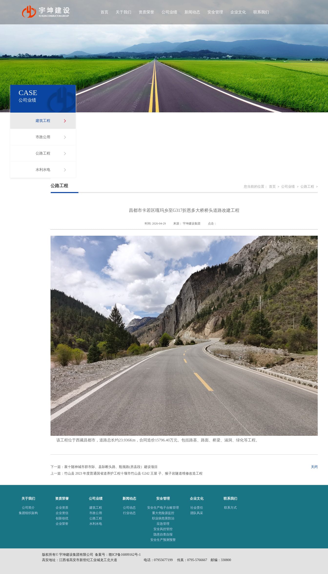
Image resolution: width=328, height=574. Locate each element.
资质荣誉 (146, 12)
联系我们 (261, 12)
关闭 (314, 467)
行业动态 (129, 513)
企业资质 (62, 507)
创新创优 (62, 518)
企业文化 (238, 12)
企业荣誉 (62, 523)
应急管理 (163, 523)
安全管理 (215, 12)
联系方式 (230, 507)
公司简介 (28, 507)
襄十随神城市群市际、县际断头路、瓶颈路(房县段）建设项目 (111, 467)
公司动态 (129, 507)
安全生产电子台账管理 (163, 507)
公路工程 (43, 153)
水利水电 (43, 170)
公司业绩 (169, 12)
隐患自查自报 (163, 534)
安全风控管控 (163, 529)
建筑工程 (43, 121)
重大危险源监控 (163, 513)
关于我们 (123, 12)
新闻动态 (192, 12)
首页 (104, 12)
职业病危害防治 (163, 518)
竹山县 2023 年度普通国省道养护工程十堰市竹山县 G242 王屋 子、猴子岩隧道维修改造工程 (133, 473)
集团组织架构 (28, 513)
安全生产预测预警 (163, 540)
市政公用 (43, 137)
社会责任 (196, 507)
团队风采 (196, 513)
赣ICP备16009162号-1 (125, 554)
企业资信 (62, 513)
